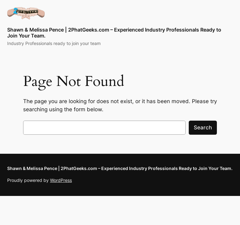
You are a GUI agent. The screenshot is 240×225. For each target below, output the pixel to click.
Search (203, 127)
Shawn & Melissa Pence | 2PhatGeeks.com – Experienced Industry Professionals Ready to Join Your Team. (114, 33)
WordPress (61, 180)
